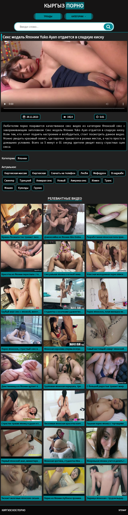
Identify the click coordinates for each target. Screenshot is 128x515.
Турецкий (25, 180)
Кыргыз (64, 5)
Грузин (38, 187)
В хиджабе (117, 173)
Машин (8, 187)
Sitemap (122, 510)
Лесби (84, 173)
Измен (95, 180)
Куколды (23, 187)
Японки (22, 158)
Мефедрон (99, 173)
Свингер (9, 180)
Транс (108, 180)
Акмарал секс (44, 180)
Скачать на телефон (63, 173)
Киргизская (39, 173)
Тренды (48, 16)
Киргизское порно (13, 510)
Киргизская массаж (15, 173)
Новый (61, 180)
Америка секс (78, 180)
